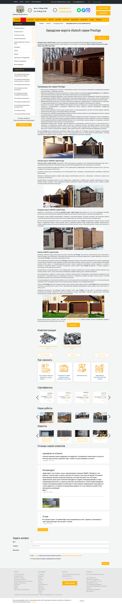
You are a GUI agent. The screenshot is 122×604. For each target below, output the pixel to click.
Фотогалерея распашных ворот (22, 101)
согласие (36, 555)
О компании (30, 19)
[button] (109, 397)
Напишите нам (23, 125)
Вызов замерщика (18, 64)
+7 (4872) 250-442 (65, 12)
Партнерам (66, 19)
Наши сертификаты (41, 19)
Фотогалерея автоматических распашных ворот (21, 106)
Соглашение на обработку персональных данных (26, 594)
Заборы (16, 50)
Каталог (17, 19)
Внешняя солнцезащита (20, 61)
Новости (40, 591)
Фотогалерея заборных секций (22, 114)
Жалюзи (16, 54)
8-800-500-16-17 (64, 8)
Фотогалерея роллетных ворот (22, 84)
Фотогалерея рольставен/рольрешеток (21, 88)
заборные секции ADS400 (73, 319)
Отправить (105, 563)
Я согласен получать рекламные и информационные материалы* (45, 558)
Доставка (58, 19)
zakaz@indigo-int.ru (78, 2)
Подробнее (34, 602)
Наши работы (75, 19)
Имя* (14, 542)
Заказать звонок (102, 355)
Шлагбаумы (17, 47)
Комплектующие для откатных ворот (22, 42)
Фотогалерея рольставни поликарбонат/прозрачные (21, 94)
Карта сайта (59, 594)
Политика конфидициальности (47, 594)
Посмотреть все (43, 529)
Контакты (98, 19)
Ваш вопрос (16, 550)
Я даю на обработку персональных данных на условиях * (55, 555)
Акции (23, 19)
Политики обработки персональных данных (71, 555)
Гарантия (50, 19)
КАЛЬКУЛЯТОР (103, 13)
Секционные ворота (19, 28)
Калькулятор (84, 19)
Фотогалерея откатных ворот (21, 98)
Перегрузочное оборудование (21, 57)
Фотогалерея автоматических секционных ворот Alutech (21, 75)
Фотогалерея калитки (19, 110)
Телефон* (15, 546)
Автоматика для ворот (20, 38)
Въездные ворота (18, 31)
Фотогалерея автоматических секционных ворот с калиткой (21, 80)
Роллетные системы (19, 35)
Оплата (40, 577)
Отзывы (92, 19)
